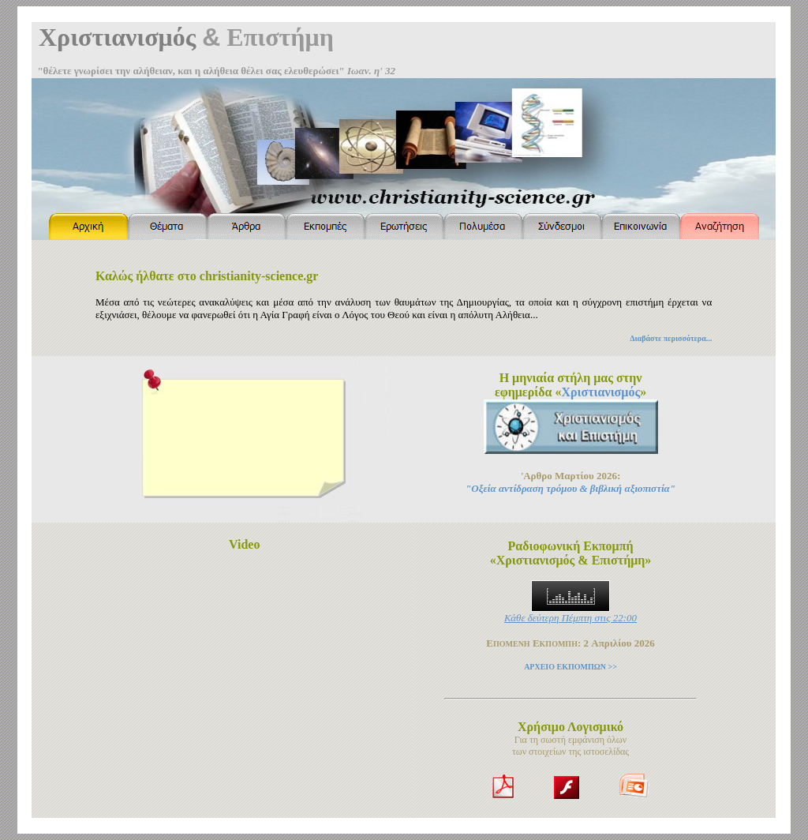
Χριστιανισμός (600, 392)
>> (611, 666)
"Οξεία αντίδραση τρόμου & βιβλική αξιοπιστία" (570, 488)
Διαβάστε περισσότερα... (671, 338)
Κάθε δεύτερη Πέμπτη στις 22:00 (570, 618)
